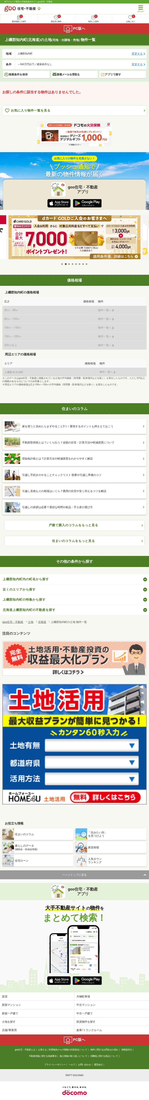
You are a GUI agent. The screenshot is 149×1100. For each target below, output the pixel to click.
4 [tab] (73, 264)
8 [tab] (87, 264)
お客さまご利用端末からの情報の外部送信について (62, 1049)
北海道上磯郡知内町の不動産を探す (29, 610)
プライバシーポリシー (55, 1064)
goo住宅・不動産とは (25, 1049)
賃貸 (4, 996)
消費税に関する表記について (104, 1056)
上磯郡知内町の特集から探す (24, 599)
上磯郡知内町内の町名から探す (26, 579)
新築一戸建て (10, 1013)
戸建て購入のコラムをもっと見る (73, 525)
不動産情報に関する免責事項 (42, 1056)
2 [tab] (66, 264)
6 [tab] (80, 264)
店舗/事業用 (9, 1030)
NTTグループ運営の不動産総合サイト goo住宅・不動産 (28, 2)
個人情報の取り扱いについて (73, 1056)
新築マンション (11, 1004)
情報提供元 (126, 1049)
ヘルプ (72, 1064)
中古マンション (85, 1004)
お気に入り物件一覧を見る (27, 111)
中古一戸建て (84, 1013)
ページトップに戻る (74, 874)
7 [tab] (83, 264)
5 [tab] (76, 264)
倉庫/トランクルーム (89, 1030)
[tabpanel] (74, 238)
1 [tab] (62, 264)
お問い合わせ (84, 1064)
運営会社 (98, 1064)
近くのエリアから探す (19, 589)
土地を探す (9, 1021)
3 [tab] (69, 264)
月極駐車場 (83, 996)
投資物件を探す (85, 1021)
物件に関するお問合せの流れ (104, 1049)
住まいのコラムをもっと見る (73, 541)
